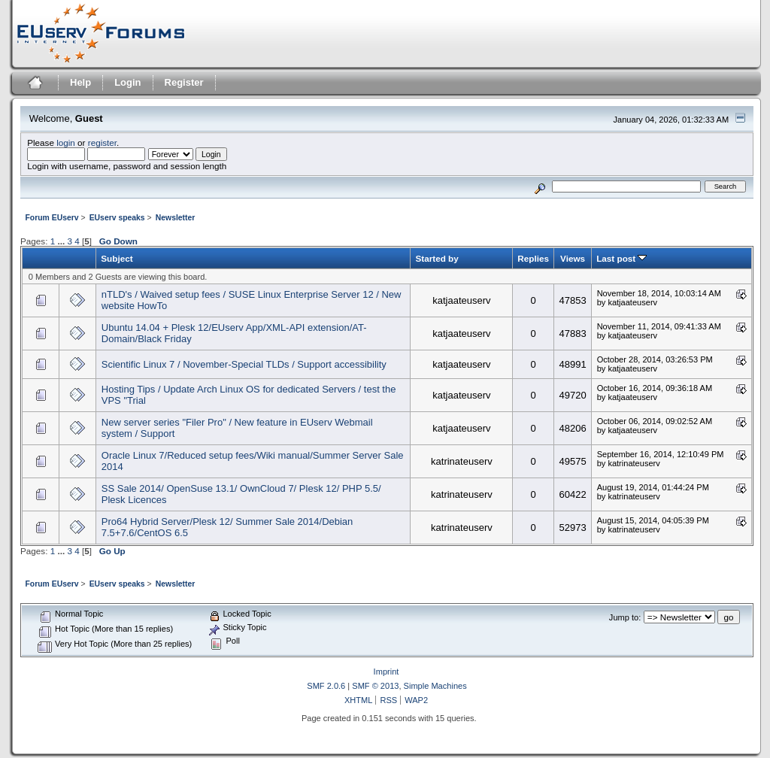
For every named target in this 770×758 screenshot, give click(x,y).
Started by (436, 258)
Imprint (386, 671)
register (102, 142)
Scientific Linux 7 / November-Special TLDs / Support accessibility (244, 364)
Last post (621, 258)
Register (184, 82)
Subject (116, 258)
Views (572, 258)
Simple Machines (435, 685)
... (62, 241)
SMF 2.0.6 (326, 685)
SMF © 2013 (375, 685)
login (65, 142)
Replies (533, 258)
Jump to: (625, 617)
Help (80, 82)
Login (127, 82)
